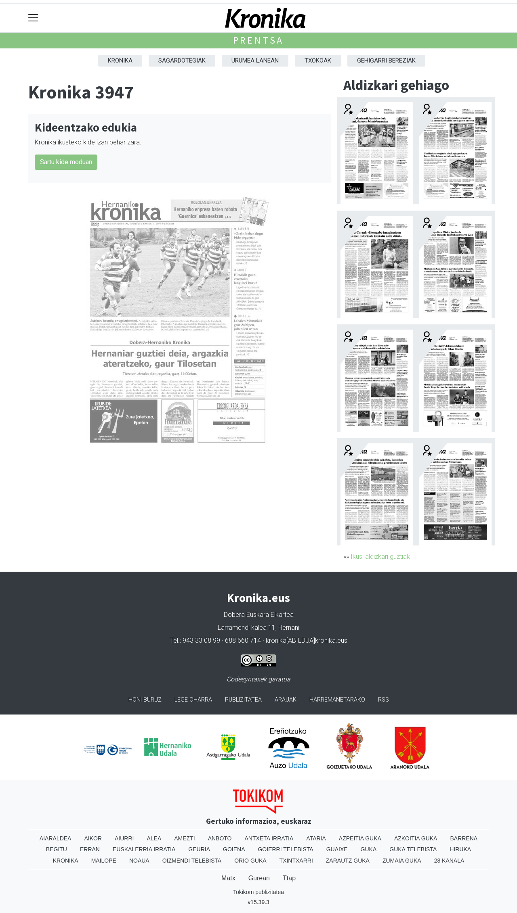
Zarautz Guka (348, 860)
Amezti (184, 838)
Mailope (103, 860)
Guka (369, 849)
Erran (90, 849)
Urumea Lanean (255, 60)
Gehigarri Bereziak (386, 60)
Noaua (139, 860)
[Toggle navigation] (33, 18)
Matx (228, 878)
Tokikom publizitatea (258, 892)
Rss (383, 699)
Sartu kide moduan (66, 162)
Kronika (120, 60)
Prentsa (258, 40)
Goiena (234, 849)
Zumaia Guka (401, 860)
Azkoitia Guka (415, 838)
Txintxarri (296, 860)
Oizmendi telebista (192, 860)
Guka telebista (413, 849)
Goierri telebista (285, 849)
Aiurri (124, 838)
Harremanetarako (337, 699)
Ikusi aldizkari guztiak (380, 556)
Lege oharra (193, 699)
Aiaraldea (55, 838)
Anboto (220, 838)
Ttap (289, 878)
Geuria (199, 849)
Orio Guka (250, 860)
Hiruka (460, 849)
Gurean (259, 878)
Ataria (316, 838)
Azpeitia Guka (360, 838)
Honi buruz (145, 699)
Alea (154, 838)
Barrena (463, 838)
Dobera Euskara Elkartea (259, 614)
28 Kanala (449, 860)
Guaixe (337, 849)
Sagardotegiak (182, 60)
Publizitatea (243, 699)
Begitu (56, 849)
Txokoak (318, 60)
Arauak (285, 699)
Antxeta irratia (269, 838)
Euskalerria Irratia (144, 849)
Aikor (93, 838)
